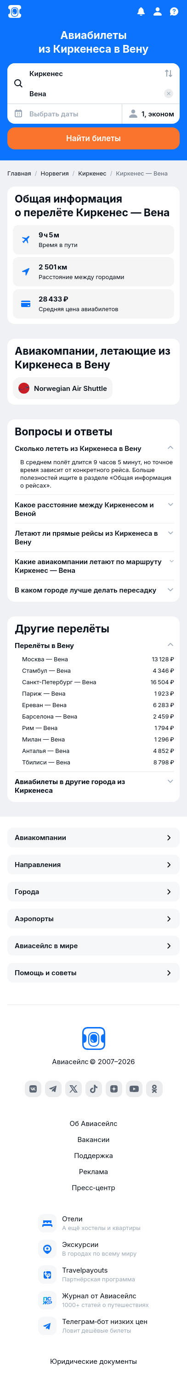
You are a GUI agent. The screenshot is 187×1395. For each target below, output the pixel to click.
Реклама (93, 1171)
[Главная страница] (14, 11)
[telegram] (53, 1088)
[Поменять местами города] (168, 73)
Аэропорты (93, 918)
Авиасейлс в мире (93, 945)
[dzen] (113, 1088)
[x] (73, 1088)
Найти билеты (93, 138)
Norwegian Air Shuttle (62, 388)
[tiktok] (93, 1088)
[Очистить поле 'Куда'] (168, 93)
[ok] (154, 1088)
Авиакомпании (93, 837)
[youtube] (134, 1088)
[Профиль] (157, 11)
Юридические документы (93, 1361)
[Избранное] (141, 11)
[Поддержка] (174, 11)
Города (93, 891)
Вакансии (94, 1139)
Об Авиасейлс (93, 1123)
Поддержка (93, 1155)
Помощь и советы (93, 972)
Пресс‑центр (93, 1187)
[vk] (33, 1088)
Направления (93, 864)
